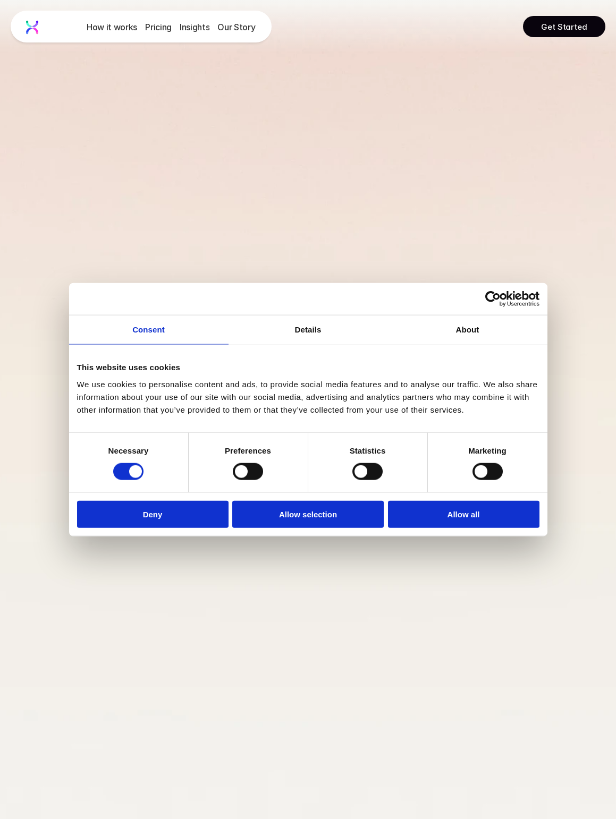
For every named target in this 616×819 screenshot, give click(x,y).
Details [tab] (308, 329)
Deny (153, 513)
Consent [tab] (148, 329)
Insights (194, 27)
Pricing (158, 27)
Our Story (236, 27)
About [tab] (467, 329)
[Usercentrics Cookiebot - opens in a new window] (492, 299)
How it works (112, 27)
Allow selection (308, 513)
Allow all (464, 513)
